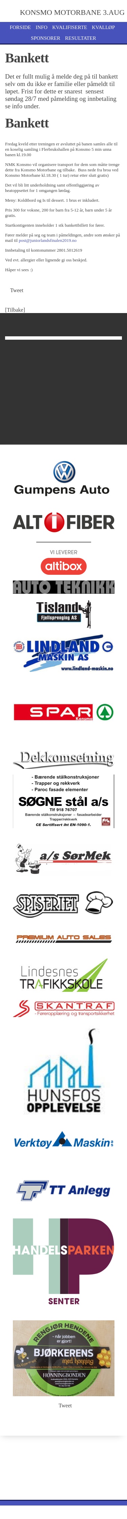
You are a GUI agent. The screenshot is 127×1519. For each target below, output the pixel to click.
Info (41, 27)
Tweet (16, 290)
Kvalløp (103, 27)
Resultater (80, 38)
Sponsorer (45, 38)
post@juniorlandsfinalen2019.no (47, 240)
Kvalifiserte (69, 27)
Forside (20, 27)
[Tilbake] (15, 310)
